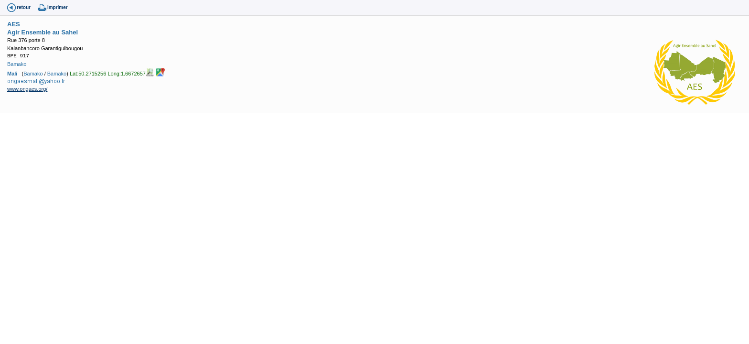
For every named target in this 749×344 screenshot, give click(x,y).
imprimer (57, 7)
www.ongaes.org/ (27, 89)
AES (13, 24)
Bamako (16, 64)
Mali (12, 73)
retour (24, 7)
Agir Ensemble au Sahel (42, 32)
